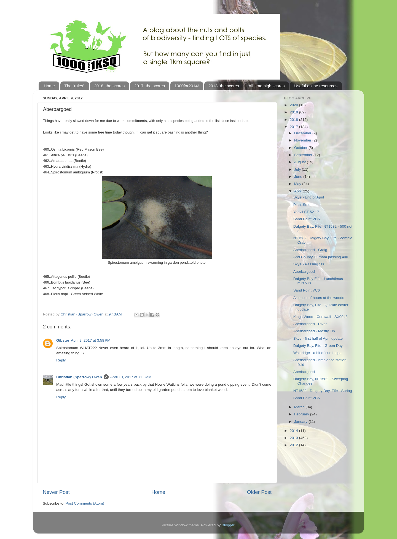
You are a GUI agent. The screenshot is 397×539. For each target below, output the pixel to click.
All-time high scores (267, 85)
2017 (294, 127)
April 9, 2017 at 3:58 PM (90, 340)
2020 (294, 105)
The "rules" (75, 85)
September (303, 155)
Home (49, 85)
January (301, 422)
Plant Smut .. (304, 205)
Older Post (259, 492)
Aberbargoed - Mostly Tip (314, 331)
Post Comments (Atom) (85, 503)
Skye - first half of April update (318, 338)
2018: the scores (109, 85)
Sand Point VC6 (306, 219)
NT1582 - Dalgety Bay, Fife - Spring (322, 391)
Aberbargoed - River (310, 324)
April (298, 191)
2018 (294, 120)
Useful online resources (315, 85)
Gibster (62, 340)
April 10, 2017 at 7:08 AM (131, 377)
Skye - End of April (308, 197)
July (298, 169)
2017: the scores (149, 85)
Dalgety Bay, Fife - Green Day (318, 346)
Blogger (228, 525)
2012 (294, 445)
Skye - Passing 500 (309, 264)
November (303, 140)
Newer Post (56, 492)
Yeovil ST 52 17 (306, 212)
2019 (294, 112)
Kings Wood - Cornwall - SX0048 (320, 317)
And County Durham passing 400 (320, 257)
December (303, 133)
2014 (294, 431)
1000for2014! (187, 85)
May (298, 184)
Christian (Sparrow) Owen (79, 377)
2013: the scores (223, 85)
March (299, 407)
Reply (61, 360)
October (301, 148)
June (298, 177)
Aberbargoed (304, 272)
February (302, 414)
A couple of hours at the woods (318, 298)
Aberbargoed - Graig (310, 250)
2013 (294, 438)
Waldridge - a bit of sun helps (317, 353)
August (300, 162)
